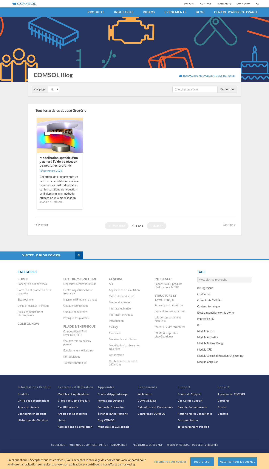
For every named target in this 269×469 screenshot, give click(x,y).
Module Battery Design (210, 343)
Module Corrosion (207, 362)
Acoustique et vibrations (169, 305)
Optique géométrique (75, 305)
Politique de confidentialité (87, 444)
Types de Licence (29, 407)
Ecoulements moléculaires (78, 350)
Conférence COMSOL (151, 413)
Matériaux (115, 333)
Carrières (223, 400)
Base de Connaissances (192, 407)
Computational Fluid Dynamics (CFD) (75, 333)
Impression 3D (205, 319)
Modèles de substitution (123, 339)
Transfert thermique (74, 363)
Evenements (176, 12)
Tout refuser (202, 461)
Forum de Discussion (111, 407)
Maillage (113, 327)
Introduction (116, 321)
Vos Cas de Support (190, 400)
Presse (222, 407)
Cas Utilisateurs (68, 407)
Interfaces (164, 279)
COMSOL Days (147, 400)
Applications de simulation (124, 290)
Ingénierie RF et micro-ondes (80, 299)
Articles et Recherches (72, 413)
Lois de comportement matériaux (168, 319)
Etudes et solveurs (119, 302)
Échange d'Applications (113, 413)
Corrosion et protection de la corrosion (34, 291)
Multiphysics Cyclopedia (113, 427)
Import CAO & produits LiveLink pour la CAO (168, 285)
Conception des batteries (32, 284)
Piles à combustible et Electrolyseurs (30, 313)
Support (189, 3)
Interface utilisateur (120, 308)
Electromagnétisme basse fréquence (78, 291)
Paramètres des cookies (170, 461)
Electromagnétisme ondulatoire (215, 312)
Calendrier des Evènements (155, 407)
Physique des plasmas (76, 318)
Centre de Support (189, 394)
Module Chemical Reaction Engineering (220, 355)
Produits (96, 12)
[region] (134, 461)
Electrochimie (25, 299)
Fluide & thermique (79, 326)
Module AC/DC (206, 331)
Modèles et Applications (73, 394)
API (111, 284)
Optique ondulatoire (75, 312)
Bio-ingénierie (205, 288)
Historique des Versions (33, 420)
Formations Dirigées (111, 400)
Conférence (204, 294)
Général (115, 279)
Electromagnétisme (80, 279)
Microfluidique (71, 356)
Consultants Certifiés (209, 300)
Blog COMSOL (107, 420)
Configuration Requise (32, 413)
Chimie (23, 279)
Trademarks (117, 444)
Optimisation (116, 355)
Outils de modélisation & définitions (123, 362)
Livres (61, 420)
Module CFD (204, 349)
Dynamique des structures (170, 311)
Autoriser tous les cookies (237, 461)
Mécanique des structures (170, 327)
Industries (124, 12)
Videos (149, 12)
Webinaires (145, 394)
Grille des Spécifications (34, 400)
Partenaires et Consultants (195, 413)
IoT (199, 325)
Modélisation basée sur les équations (124, 347)
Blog (200, 12)
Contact (205, 3)
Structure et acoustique (166, 297)
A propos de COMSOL (232, 394)
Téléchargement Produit (193, 427)
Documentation (188, 420)
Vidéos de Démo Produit (73, 400)
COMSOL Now (28, 323)
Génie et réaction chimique (33, 305)
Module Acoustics (207, 337)
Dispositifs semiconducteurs (79, 284)
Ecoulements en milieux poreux (77, 342)
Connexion (244, 3)
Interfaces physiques (121, 314)
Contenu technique (208, 306)
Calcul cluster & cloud (121, 296)
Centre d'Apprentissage (236, 12)
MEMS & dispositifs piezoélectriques (166, 334)
